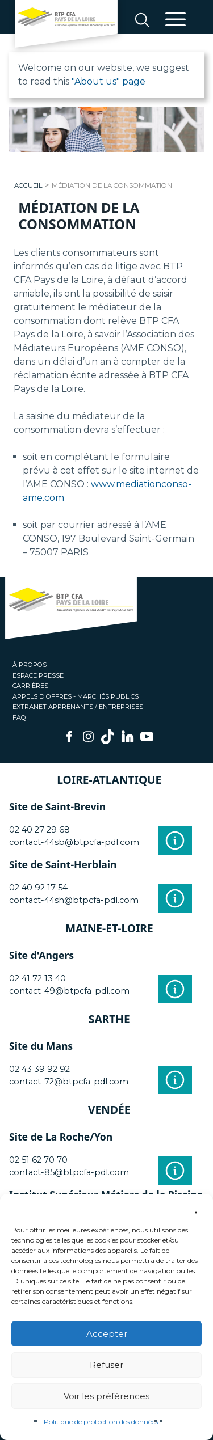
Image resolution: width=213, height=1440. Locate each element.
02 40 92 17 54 (38, 887)
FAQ (19, 717)
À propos (29, 665)
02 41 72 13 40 (37, 978)
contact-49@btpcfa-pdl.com (69, 991)
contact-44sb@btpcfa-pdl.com (74, 842)
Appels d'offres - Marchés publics (75, 696)
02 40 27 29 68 (39, 830)
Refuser (106, 1364)
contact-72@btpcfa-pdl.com (68, 1081)
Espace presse (38, 675)
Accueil (28, 185)
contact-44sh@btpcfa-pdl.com (74, 900)
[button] (196, 1208)
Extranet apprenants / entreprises (77, 707)
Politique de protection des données (101, 1421)
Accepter (106, 1333)
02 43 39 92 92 (39, 1069)
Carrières (30, 686)
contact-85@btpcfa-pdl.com (69, 1172)
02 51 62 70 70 (38, 1160)
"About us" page (108, 81)
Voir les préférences (106, 1396)
